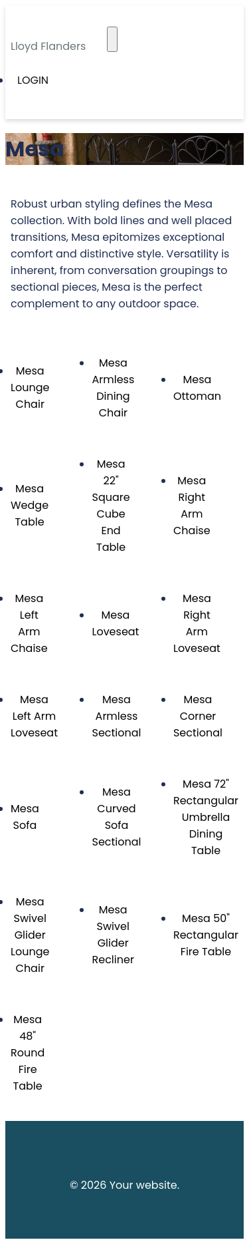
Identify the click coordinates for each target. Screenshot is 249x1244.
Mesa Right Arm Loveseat (196, 623)
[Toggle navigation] (112, 39)
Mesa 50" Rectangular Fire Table (205, 935)
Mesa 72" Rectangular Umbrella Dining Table (205, 817)
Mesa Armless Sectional (116, 716)
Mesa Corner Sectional (197, 716)
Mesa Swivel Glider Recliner (112, 934)
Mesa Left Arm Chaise (29, 623)
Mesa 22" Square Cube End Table (110, 505)
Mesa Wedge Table (29, 505)
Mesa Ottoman (197, 388)
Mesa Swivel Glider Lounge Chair (30, 935)
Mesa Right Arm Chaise (191, 505)
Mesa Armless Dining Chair (113, 387)
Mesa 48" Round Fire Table (27, 1053)
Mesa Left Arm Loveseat (34, 716)
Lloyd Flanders (48, 46)
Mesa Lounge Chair (30, 387)
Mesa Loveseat (115, 623)
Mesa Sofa (25, 817)
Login (32, 80)
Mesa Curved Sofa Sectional (116, 817)
